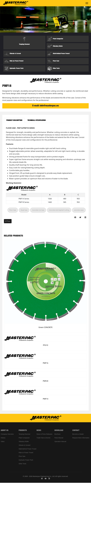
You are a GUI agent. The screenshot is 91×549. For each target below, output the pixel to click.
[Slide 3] (47, 146)
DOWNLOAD (58, 497)
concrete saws (79, 276)
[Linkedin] (49, 545)
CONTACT (75, 497)
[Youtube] (45, 545)
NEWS (39, 497)
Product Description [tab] (14, 187)
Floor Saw (12, 276)
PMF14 (45, 465)
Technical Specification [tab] (36, 187)
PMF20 (45, 447)
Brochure (57, 500)
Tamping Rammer (24, 500)
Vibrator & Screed (24, 511)
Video (3, 508)
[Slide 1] (39, 146)
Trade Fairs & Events (43, 504)
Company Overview (7, 500)
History (3, 504)
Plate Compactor (24, 504)
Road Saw (24, 276)
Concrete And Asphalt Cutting (59, 276)
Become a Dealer (78, 500)
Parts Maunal (58, 504)
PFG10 (45, 411)
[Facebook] (42, 545)
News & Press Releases (44, 500)
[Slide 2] (43, 146)
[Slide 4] (51, 146)
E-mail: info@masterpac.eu (45, 172)
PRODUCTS (23, 497)
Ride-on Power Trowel (26, 519)
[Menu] (87, 3)
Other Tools (22, 530)
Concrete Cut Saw (38, 276)
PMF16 (45, 429)
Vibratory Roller (24, 508)
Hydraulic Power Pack (26, 526)
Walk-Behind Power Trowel (27, 515)
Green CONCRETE (46, 393)
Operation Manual (60, 508)
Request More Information (80, 504)
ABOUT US (4, 497)
